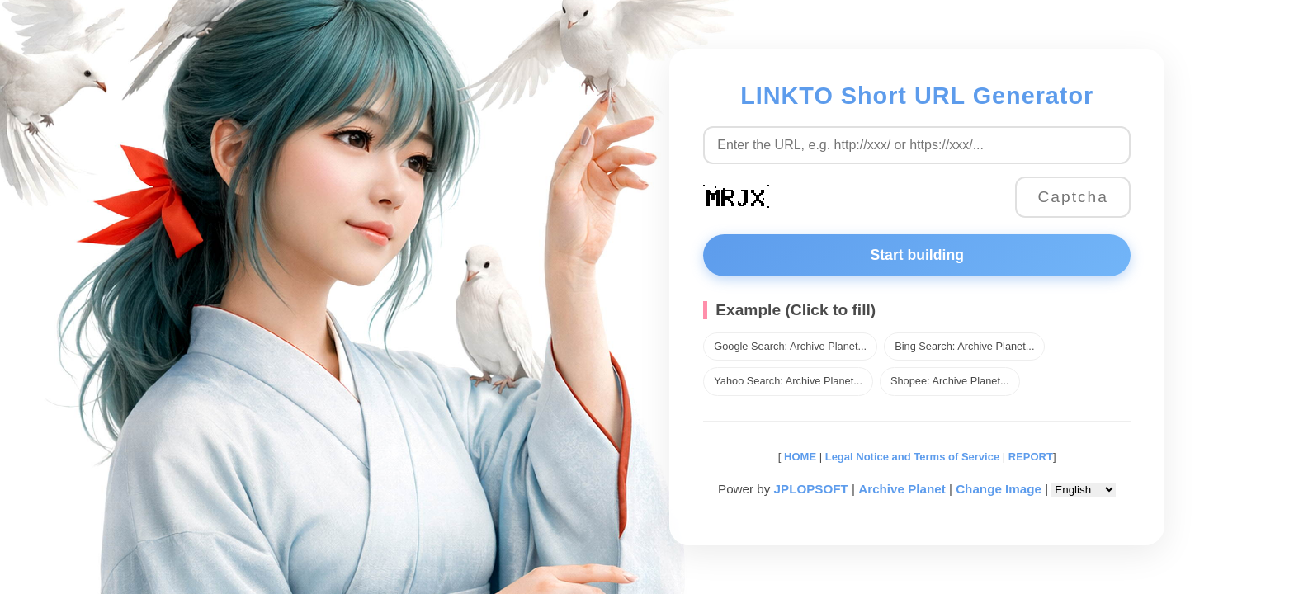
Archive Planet (902, 489)
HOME (798, 456)
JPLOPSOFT (811, 489)
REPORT (1030, 456)
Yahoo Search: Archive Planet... (788, 381)
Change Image (998, 489)
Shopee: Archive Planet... (949, 381)
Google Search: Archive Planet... (790, 346)
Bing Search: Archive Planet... (964, 346)
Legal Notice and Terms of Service (912, 456)
